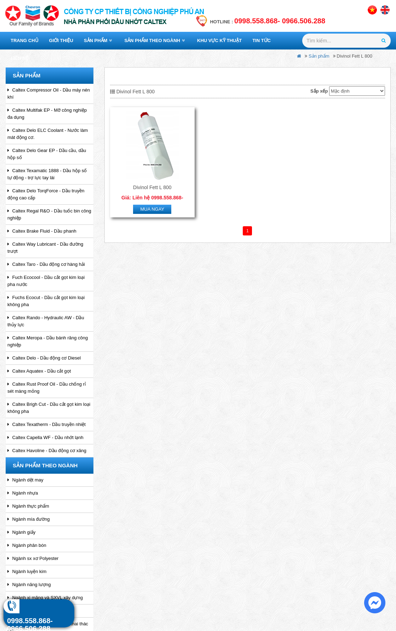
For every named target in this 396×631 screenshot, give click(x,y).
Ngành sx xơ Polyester (32, 558)
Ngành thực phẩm (28, 506)
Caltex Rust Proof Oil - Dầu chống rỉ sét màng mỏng (46, 387)
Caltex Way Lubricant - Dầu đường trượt (45, 247)
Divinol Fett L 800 (152, 186)
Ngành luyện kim (26, 571)
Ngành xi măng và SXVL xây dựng (45, 597)
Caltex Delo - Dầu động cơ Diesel (44, 358)
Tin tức (261, 40)
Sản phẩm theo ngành (154, 40)
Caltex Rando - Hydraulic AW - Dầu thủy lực (45, 321)
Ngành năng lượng (29, 584)
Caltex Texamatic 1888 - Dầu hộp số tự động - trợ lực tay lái (47, 174)
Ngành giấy (21, 532)
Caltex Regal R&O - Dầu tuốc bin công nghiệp (49, 214)
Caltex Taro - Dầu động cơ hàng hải (46, 264)
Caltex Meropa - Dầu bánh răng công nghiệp (47, 341)
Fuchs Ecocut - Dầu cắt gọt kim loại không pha (46, 301)
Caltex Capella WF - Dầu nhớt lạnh (45, 437)
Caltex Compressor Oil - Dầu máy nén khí (48, 93)
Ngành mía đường (28, 519)
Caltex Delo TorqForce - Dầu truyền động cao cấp (45, 194)
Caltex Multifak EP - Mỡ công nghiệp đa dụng (47, 113)
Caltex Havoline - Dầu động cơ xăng (46, 450)
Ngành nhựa (22, 493)
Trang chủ (25, 40)
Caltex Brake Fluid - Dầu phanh (41, 231)
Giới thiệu (61, 40)
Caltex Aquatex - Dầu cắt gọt (39, 371)
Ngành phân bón (26, 545)
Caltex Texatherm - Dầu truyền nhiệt (46, 424)
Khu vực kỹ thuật (219, 40)
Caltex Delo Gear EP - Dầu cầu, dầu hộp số (46, 154)
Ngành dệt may (25, 480)
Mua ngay (152, 208)
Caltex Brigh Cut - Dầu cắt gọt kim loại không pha (48, 408)
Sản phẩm (98, 40)
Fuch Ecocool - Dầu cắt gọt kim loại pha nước (46, 281)
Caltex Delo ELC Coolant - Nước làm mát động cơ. (47, 134)
